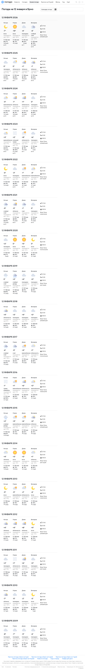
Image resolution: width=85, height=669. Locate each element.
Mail (3, 667)
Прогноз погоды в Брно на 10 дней (23, 658)
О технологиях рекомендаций (49, 667)
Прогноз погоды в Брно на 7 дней (66, 657)
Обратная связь (61, 667)
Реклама (14, 667)
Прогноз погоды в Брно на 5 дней (42, 657)
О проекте (80, 668)
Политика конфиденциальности (32, 667)
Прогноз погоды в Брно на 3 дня (18, 657)
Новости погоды (42, 658)
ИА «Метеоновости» (78, 667)
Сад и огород (55, 658)
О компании (8, 667)
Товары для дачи (67, 658)
